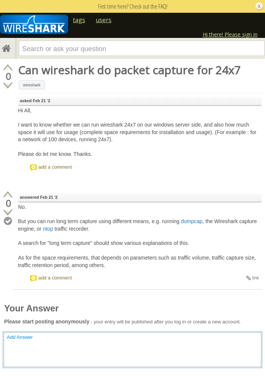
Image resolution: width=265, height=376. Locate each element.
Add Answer (20, 337)
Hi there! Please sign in (230, 34)
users (103, 20)
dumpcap (192, 221)
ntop (48, 229)
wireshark (32, 85)
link (255, 278)
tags (79, 20)
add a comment (55, 167)
